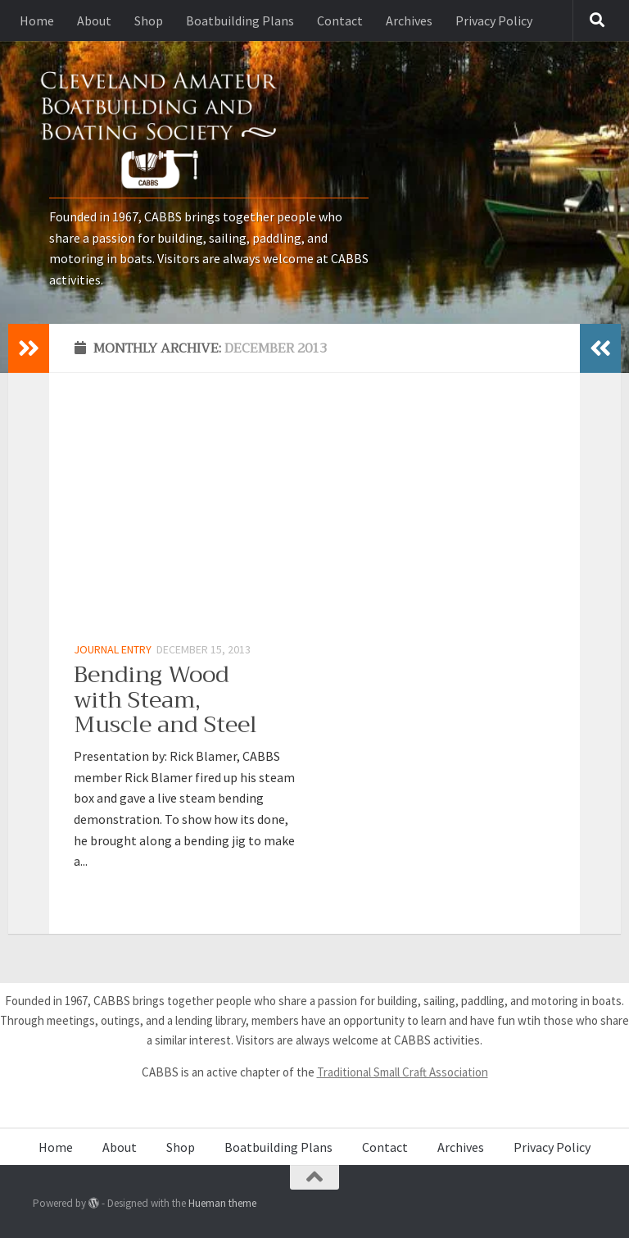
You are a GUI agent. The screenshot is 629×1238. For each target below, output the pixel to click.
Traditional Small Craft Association (402, 1072)
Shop (148, 20)
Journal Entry (113, 649)
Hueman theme (222, 1203)
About (94, 20)
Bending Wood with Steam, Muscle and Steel (165, 699)
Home (37, 20)
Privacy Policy (493, 20)
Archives (409, 20)
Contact (340, 20)
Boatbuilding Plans (240, 20)
